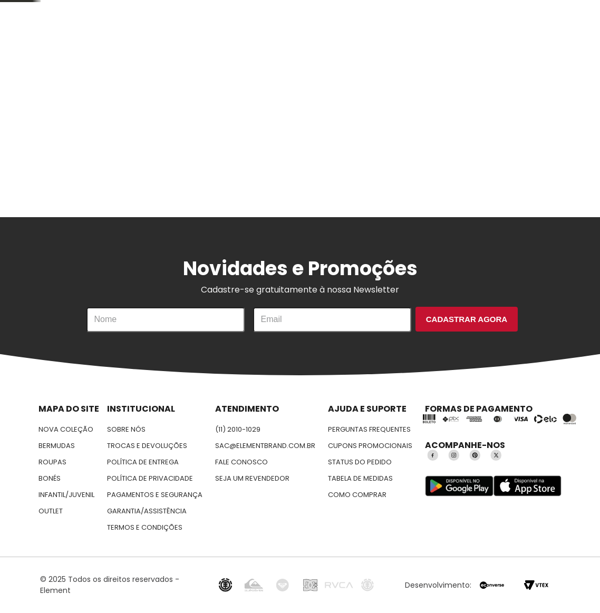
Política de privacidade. (287, 509)
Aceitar (505, 496)
